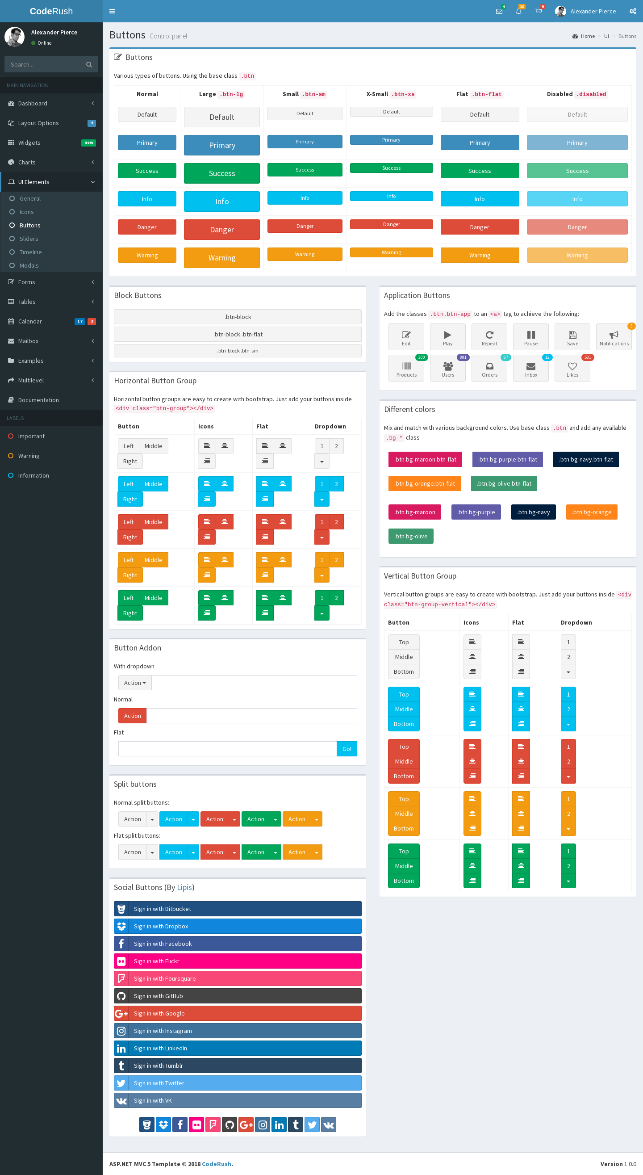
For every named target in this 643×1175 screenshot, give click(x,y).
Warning (147, 255)
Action (135, 683)
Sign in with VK (143, 1100)
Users (449, 366)
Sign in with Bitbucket (152, 909)
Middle (154, 446)
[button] (112, 11)
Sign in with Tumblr (148, 1065)
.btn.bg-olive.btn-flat (504, 483)
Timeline (25, 252)
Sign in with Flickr (147, 961)
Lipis (184, 887)
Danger (147, 227)
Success (147, 171)
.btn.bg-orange (592, 512)
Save (572, 339)
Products (407, 366)
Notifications (615, 335)
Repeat (489, 339)
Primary (147, 142)
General (25, 198)
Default (147, 114)
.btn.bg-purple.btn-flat (507, 459)
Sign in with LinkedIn (150, 1048)
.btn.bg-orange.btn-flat (424, 483)
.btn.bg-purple (476, 512)
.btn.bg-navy (533, 512)
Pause (531, 339)
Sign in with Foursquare (155, 978)
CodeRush (216, 1164)
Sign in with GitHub (148, 996)
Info (147, 199)
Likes (573, 366)
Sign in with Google (149, 1013)
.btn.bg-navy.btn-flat (586, 459)
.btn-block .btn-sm (238, 350)
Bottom (404, 671)
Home (583, 36)
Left (129, 446)
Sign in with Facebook (153, 943)
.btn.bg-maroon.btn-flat (425, 459)
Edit (406, 339)
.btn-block (238, 317)
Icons (21, 212)
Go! (346, 749)
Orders (490, 366)
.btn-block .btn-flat (238, 334)
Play (448, 339)
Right (130, 461)
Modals (24, 265)
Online (41, 43)
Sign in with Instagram (153, 1031)
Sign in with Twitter (149, 1083)
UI (606, 36)
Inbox (532, 366)
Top (404, 642)
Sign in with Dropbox (151, 926)
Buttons (25, 225)
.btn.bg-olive (411, 536)
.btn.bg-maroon (414, 512)
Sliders (23, 239)
